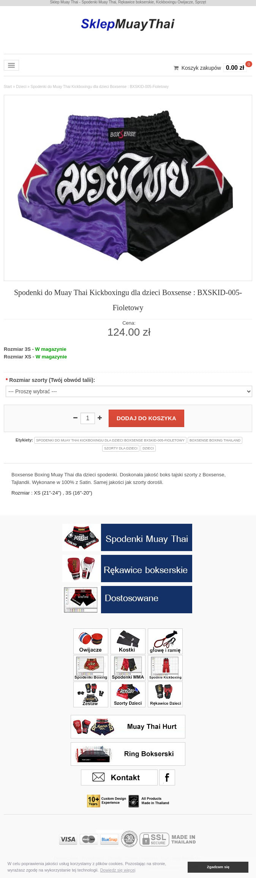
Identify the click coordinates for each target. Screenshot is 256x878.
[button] (182, 867)
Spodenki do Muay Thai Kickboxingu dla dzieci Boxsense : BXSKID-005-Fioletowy (100, 87)
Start (8, 87)
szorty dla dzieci (120, 448)
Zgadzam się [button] (218, 867)
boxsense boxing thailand (215, 440)
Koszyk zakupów (201, 68)
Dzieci (21, 87)
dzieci (148, 448)
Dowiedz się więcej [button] (118, 870)
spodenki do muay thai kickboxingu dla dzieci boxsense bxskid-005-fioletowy (110, 440)
